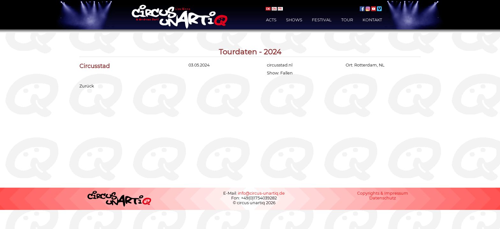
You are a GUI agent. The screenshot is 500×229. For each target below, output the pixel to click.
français (280, 8)
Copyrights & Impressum (382, 193)
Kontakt (372, 19)
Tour (347, 19)
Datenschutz (382, 198)
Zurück (86, 86)
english (274, 8)
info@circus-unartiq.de (261, 193)
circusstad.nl (279, 65)
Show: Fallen (280, 73)
